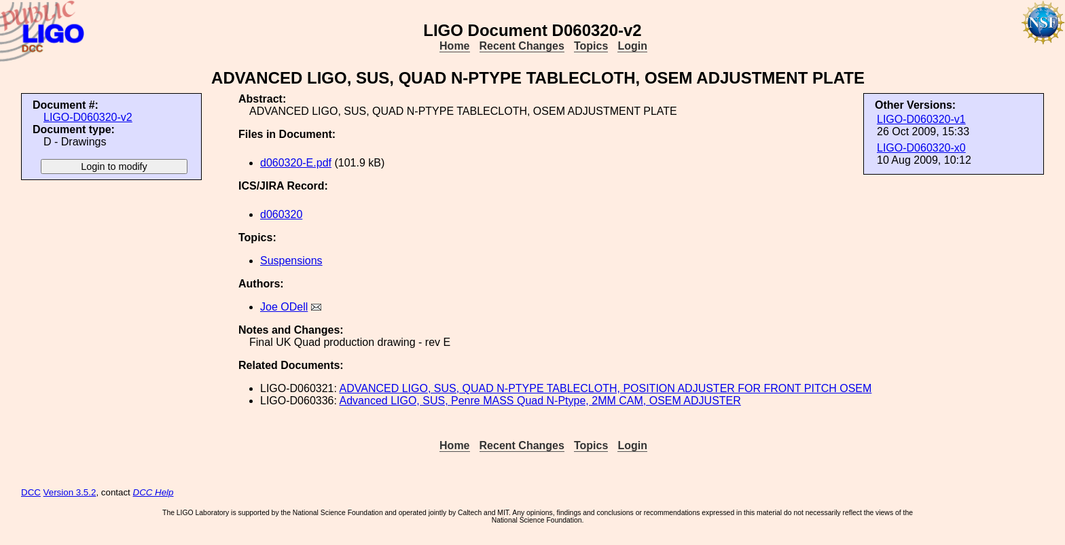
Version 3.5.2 (69, 492)
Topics (591, 46)
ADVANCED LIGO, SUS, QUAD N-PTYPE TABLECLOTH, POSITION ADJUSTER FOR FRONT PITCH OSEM (606, 388)
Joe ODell (284, 307)
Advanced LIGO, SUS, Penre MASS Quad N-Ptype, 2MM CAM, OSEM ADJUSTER (540, 400)
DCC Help (153, 492)
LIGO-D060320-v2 (87, 117)
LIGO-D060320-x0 (921, 148)
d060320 (281, 214)
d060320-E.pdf (295, 163)
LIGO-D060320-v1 (921, 119)
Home (454, 46)
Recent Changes (522, 46)
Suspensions (291, 260)
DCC (31, 492)
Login (632, 46)
